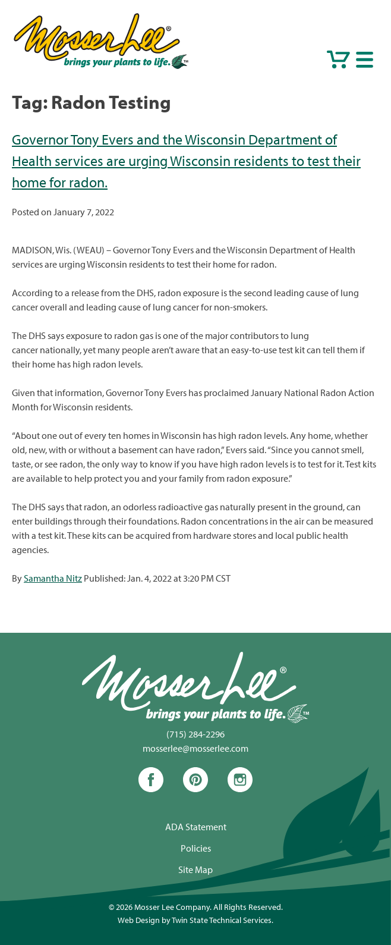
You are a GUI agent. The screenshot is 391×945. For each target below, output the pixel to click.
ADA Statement (195, 827)
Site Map (195, 869)
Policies (196, 848)
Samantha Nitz (53, 578)
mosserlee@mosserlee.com (195, 748)
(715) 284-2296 (195, 734)
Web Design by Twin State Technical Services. (195, 919)
